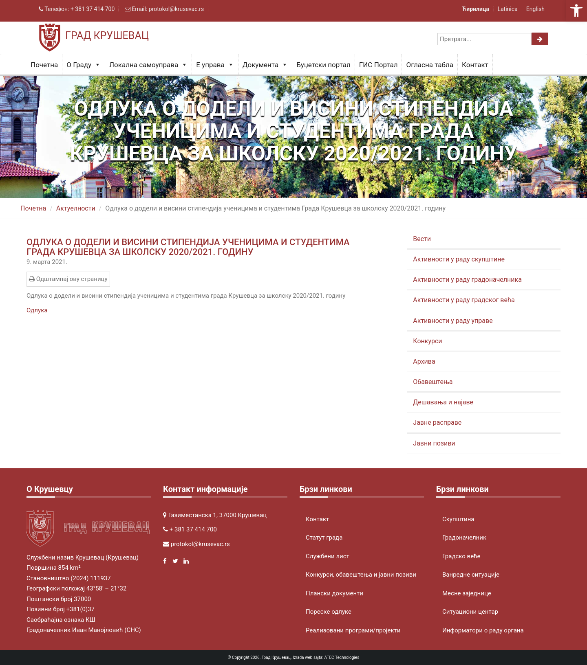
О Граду (83, 65)
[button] (576, 10)
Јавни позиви (434, 443)
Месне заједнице (466, 593)
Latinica (507, 9)
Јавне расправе (437, 422)
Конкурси (427, 341)
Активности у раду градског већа (463, 300)
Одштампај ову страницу (68, 279)
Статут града (324, 537)
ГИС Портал (378, 65)
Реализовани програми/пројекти (353, 630)
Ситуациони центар (470, 611)
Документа (265, 65)
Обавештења (432, 382)
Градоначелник (464, 537)
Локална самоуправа (148, 65)
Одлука (36, 310)
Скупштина (458, 519)
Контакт (475, 65)
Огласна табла (429, 65)
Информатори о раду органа (483, 630)
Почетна (44, 65)
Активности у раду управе (452, 321)
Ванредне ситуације (470, 574)
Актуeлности (75, 208)
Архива (424, 361)
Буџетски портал (323, 65)
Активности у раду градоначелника (467, 279)
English (535, 9)
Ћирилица (476, 9)
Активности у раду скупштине (459, 259)
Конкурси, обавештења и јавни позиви (361, 574)
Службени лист (327, 556)
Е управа (215, 65)
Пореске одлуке (328, 611)
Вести (422, 239)
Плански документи (334, 593)
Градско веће (461, 556)
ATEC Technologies (342, 657)
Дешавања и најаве (443, 402)
